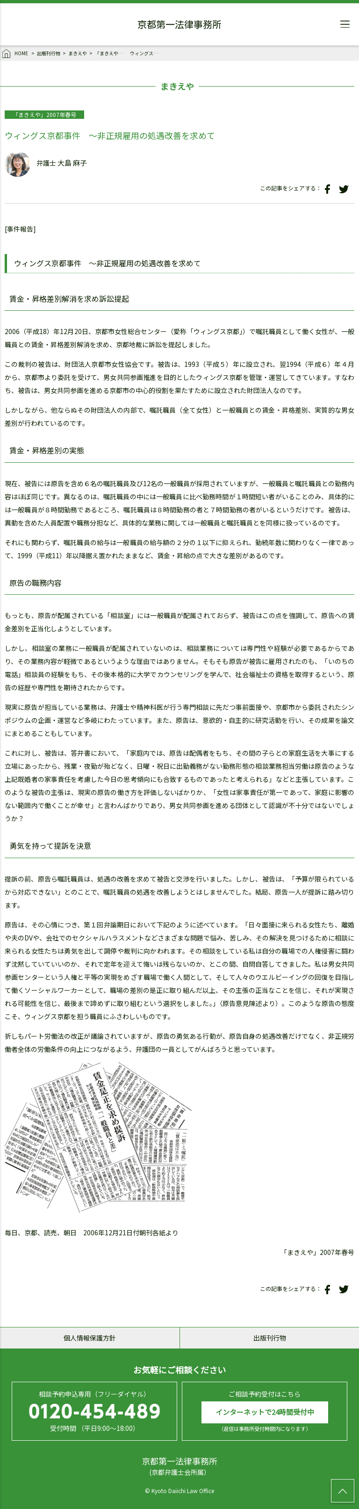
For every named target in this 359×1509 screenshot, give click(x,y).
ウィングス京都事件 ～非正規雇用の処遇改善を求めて (146, 53)
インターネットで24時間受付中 (264, 1412)
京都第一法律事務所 (179, 25)
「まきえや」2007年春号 (111, 53)
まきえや (77, 53)
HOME (15, 53)
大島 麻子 (72, 163)
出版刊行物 (48, 53)
